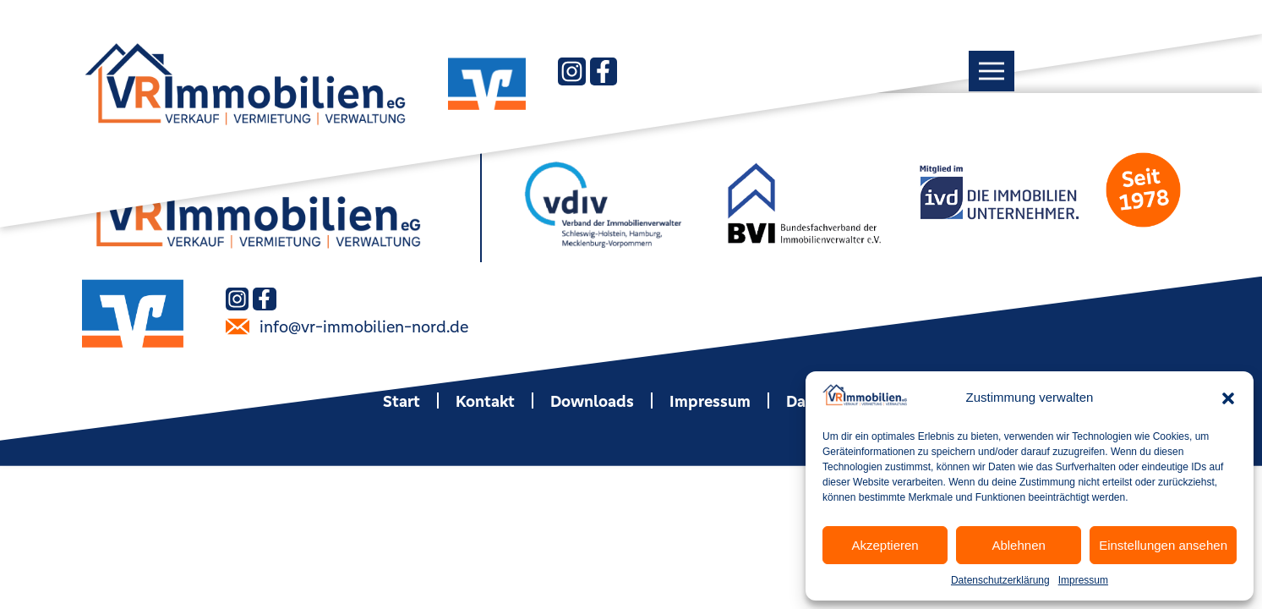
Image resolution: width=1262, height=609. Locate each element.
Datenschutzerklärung (1000, 580)
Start (401, 401)
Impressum (1083, 580)
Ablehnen (1018, 545)
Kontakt (485, 401)
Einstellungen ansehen (1163, 545)
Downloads (592, 401)
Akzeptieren (884, 545)
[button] (1228, 398)
